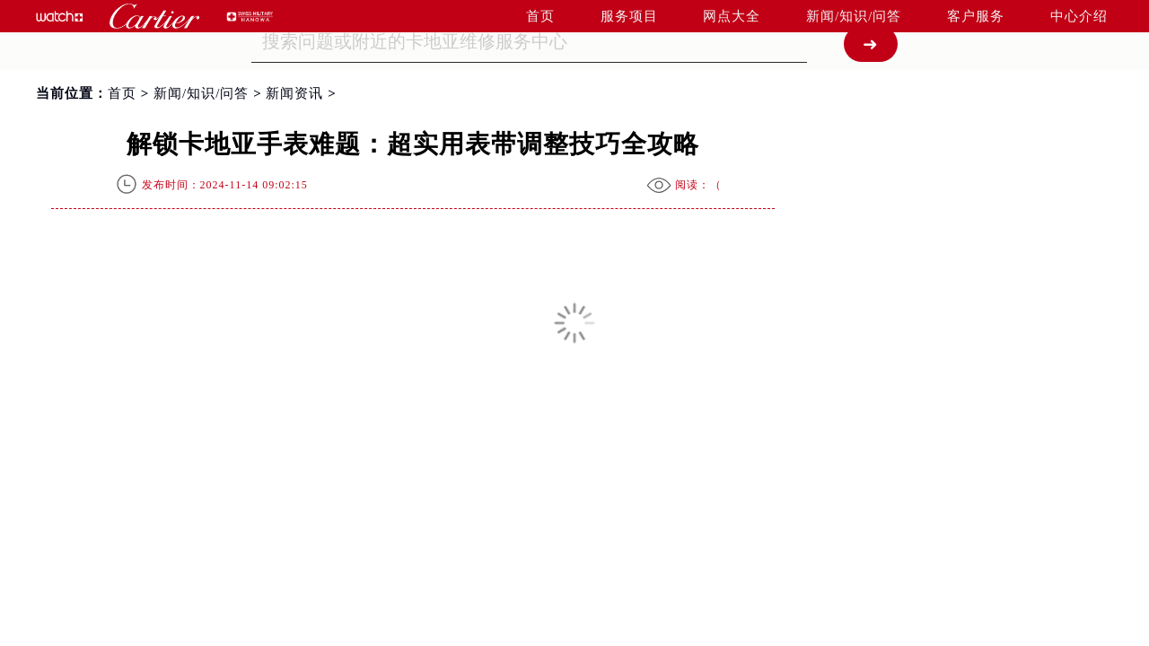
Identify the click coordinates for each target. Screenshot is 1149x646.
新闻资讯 (294, 93)
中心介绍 (1079, 16)
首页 (540, 16)
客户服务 (975, 16)
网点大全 (731, 16)
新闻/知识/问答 (853, 16)
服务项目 (629, 16)
